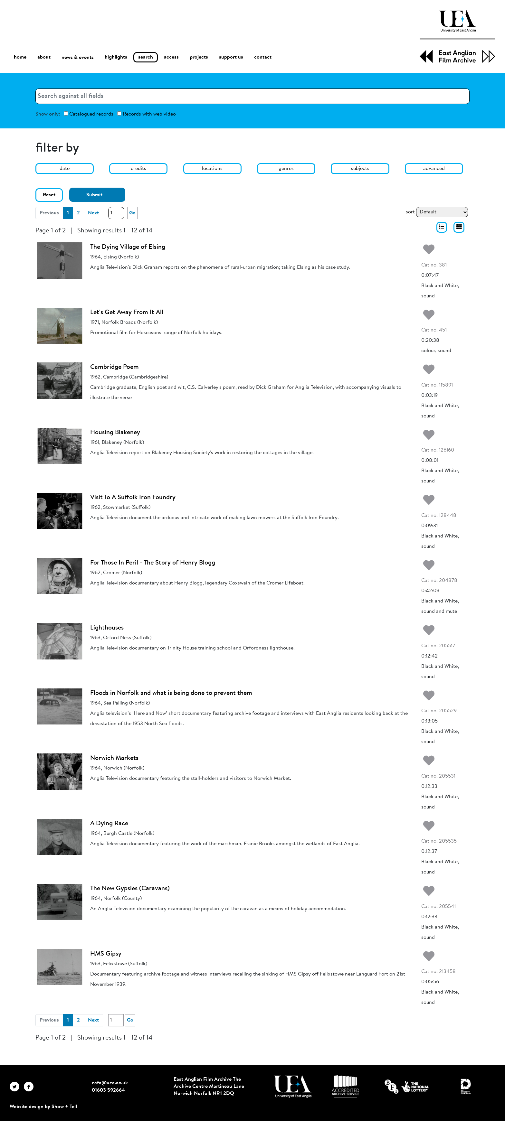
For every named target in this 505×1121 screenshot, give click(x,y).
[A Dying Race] (59, 836)
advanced (434, 168)
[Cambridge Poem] (59, 380)
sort (410, 212)
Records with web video (146, 114)
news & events (77, 57)
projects (199, 57)
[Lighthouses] (59, 641)
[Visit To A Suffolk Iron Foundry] (59, 510)
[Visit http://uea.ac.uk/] (292, 1086)
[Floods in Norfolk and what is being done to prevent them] (59, 706)
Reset (49, 195)
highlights (115, 57)
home (20, 57)
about (44, 57)
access (171, 57)
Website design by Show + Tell (43, 1106)
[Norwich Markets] (59, 771)
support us (231, 57)
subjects (360, 168)
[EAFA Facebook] (30, 1086)
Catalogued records (88, 114)
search (145, 57)
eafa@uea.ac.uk (110, 1083)
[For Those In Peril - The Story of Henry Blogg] (59, 576)
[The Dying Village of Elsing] (59, 260)
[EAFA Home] (457, 36)
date (65, 168)
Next (93, 213)
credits (138, 168)
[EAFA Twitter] (17, 1086)
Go (132, 213)
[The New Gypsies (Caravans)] (59, 901)
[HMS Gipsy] (59, 967)
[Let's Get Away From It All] (59, 325)
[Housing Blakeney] (59, 445)
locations (212, 168)
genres (286, 168)
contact (263, 57)
